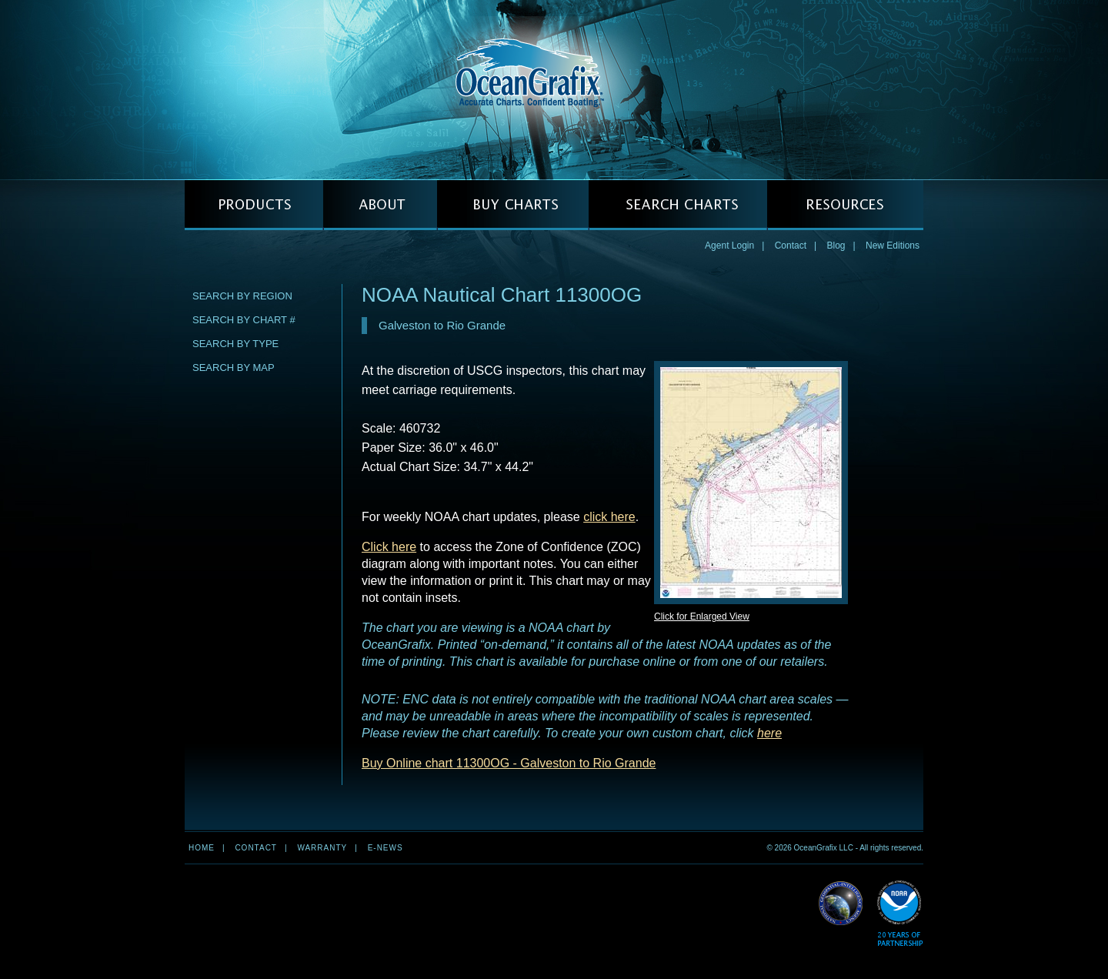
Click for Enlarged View (701, 616)
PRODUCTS (254, 205)
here (769, 733)
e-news (385, 848)
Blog (835, 245)
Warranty (322, 848)
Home (202, 848)
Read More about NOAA (899, 914)
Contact (790, 245)
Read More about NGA (841, 903)
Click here (389, 546)
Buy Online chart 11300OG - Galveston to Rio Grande (509, 763)
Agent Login (729, 245)
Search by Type (235, 343)
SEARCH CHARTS (678, 205)
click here (609, 516)
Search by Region (242, 296)
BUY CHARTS (513, 205)
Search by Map (233, 367)
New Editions (892, 245)
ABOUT (380, 205)
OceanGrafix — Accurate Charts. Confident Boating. (554, 89)
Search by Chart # (243, 320)
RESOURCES (845, 205)
